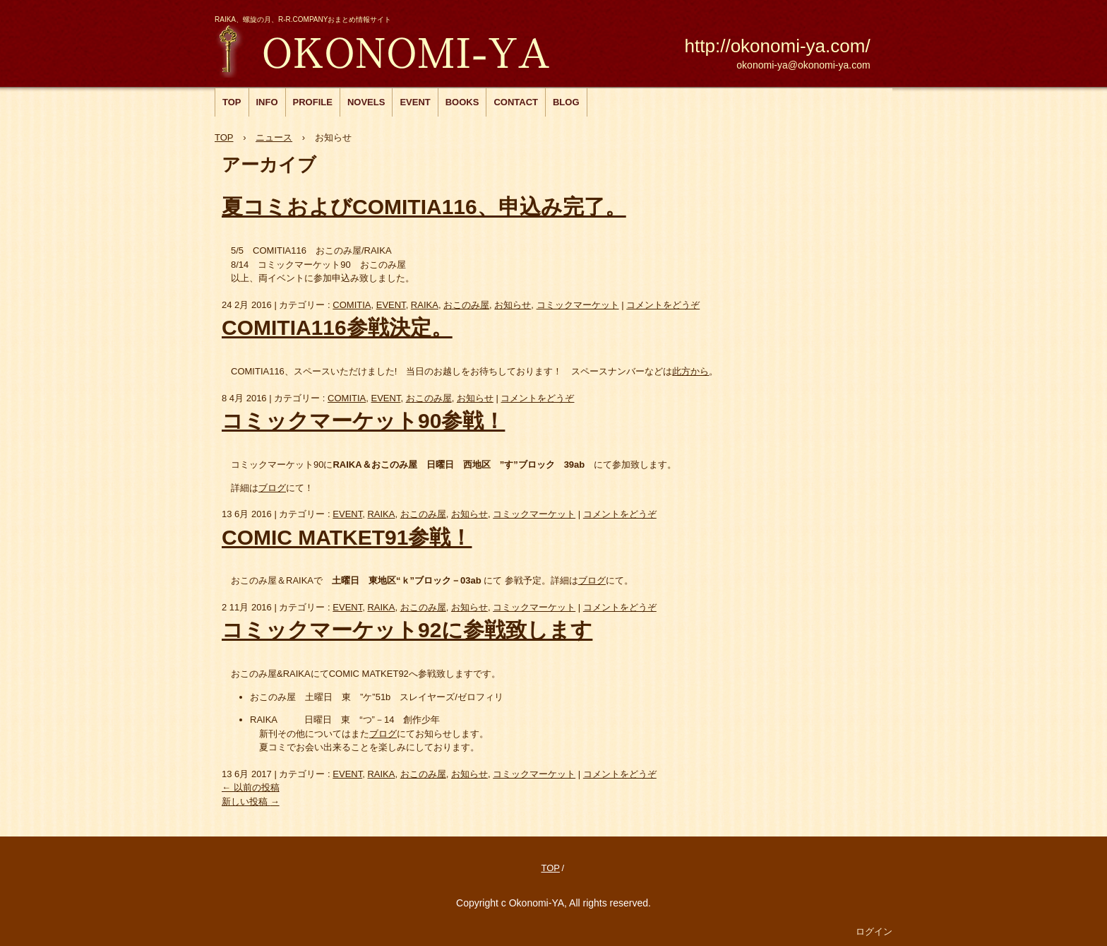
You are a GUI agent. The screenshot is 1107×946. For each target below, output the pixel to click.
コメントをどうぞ (663, 305)
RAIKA (424, 305)
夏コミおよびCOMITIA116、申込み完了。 (424, 206)
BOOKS (462, 102)
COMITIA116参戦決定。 (337, 327)
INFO (267, 102)
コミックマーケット (578, 305)
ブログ (272, 488)
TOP (231, 102)
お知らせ (512, 305)
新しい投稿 (251, 801)
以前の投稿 (251, 787)
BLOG (566, 102)
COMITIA (352, 305)
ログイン (874, 931)
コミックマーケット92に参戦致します (407, 629)
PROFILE (313, 102)
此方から (690, 371)
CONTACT (515, 102)
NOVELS (366, 102)
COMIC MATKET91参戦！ (347, 537)
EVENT (415, 102)
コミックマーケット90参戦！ (363, 420)
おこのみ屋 (397, 50)
